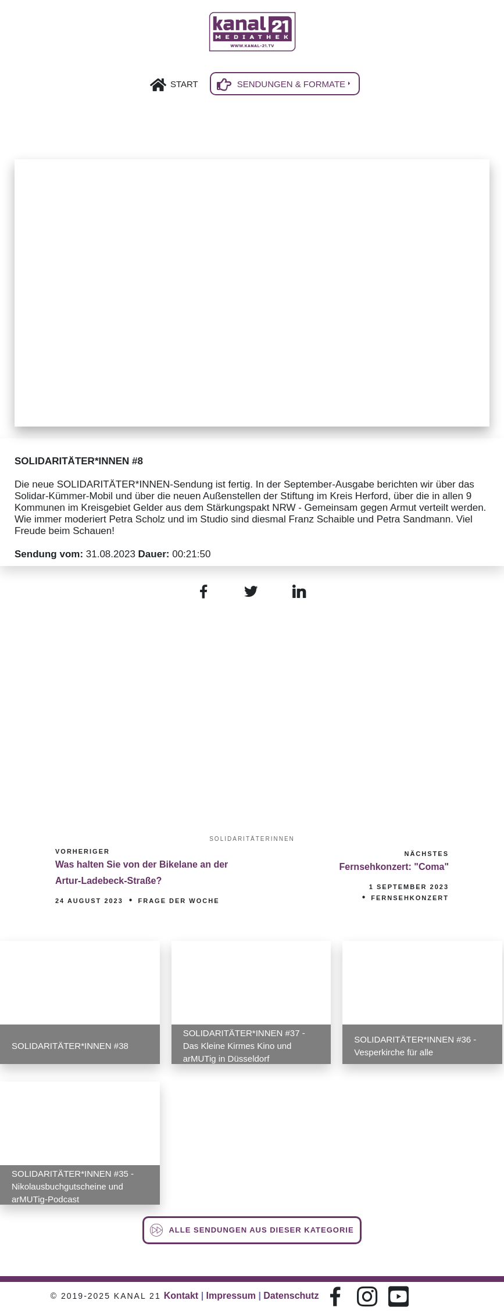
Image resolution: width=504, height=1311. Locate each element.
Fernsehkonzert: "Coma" (394, 867)
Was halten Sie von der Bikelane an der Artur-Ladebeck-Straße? (141, 872)
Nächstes (426, 853)
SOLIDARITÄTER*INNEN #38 (70, 1046)
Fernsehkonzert (410, 897)
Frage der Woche (178, 900)
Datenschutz (291, 1296)
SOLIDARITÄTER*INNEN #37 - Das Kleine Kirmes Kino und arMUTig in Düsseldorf (244, 1045)
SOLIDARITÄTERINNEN (252, 839)
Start (184, 84)
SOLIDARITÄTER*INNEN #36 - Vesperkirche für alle (415, 1045)
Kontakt (181, 1296)
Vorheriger (82, 851)
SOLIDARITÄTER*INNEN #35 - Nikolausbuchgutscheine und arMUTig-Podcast (73, 1186)
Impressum (231, 1296)
